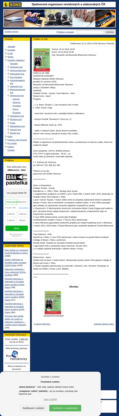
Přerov (15, 109)
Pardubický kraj (17, 116)
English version (11, 31)
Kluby (10, 136)
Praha (12, 123)
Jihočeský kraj (16, 67)
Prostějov (17, 106)
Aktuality (11, 46)
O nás (10, 53)
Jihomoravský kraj (18, 70)
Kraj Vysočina (16, 77)
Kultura (10, 147)
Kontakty (11, 50)
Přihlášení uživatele (65, 32)
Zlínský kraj (15, 133)
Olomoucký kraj (17, 95)
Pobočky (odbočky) (16, 60)
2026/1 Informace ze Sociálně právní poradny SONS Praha (15, 262)
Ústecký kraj (15, 130)
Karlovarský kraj (17, 74)
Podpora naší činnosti (17, 140)
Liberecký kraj (16, 86)
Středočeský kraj (17, 126)
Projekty (11, 150)
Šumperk (17, 112)
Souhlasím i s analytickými (65, 408)
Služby (10, 57)
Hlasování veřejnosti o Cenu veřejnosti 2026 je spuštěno (15, 272)
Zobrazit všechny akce (104, 324)
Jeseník (16, 99)
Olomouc (17, 102)
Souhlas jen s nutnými (33, 408)
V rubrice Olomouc (42, 324)
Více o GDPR (50, 399)
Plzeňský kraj (16, 119)
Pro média (12, 143)
